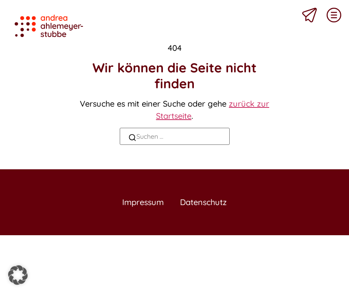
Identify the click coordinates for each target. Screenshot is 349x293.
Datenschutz (203, 202)
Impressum (143, 202)
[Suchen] (132, 139)
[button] (18, 275)
